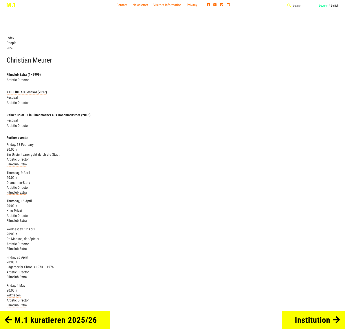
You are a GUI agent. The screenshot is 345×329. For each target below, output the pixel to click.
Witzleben (14, 295)
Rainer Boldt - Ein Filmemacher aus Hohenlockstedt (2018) (48, 115)
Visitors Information (167, 5)
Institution (317, 320)
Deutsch (323, 5)
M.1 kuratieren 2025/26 (51, 320)
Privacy (192, 5)
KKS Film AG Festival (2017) (27, 92)
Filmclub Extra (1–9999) (24, 74)
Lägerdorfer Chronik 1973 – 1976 (30, 267)
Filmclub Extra (17, 164)
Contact (121, 5)
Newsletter (140, 5)
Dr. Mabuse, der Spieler (23, 239)
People (12, 43)
